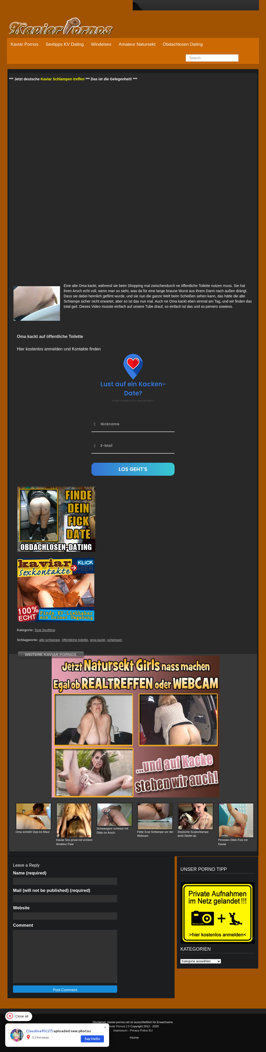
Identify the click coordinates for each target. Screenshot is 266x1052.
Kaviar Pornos (24, 44)
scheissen (114, 640)
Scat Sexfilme (45, 630)
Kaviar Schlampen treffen (62, 79)
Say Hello (92, 1039)
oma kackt (97, 640)
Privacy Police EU (141, 1030)
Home (134, 1038)
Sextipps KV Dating (65, 44)
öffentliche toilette (75, 640)
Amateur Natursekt (137, 44)
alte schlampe (49, 640)
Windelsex (101, 44)
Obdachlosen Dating (183, 44)
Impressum (120, 1030)
